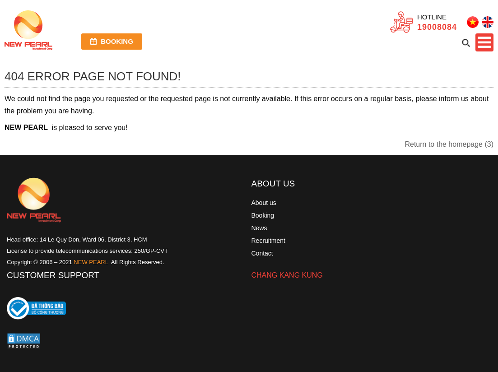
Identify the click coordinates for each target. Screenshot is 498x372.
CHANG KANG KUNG (287, 275)
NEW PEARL (91, 262)
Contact (262, 253)
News (259, 228)
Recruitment (268, 240)
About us (263, 202)
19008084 (437, 27)
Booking (111, 41)
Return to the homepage (449, 144)
